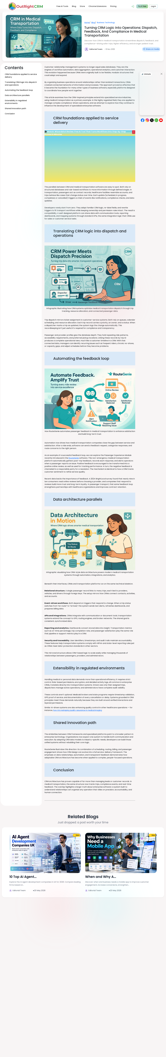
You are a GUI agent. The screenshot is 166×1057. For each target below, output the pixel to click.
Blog (74, 6)
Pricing (113, 6)
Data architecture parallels (17, 95)
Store (81, 6)
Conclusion (10, 113)
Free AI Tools (62, 6)
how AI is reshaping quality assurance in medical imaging (78, 710)
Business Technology (106, 22)
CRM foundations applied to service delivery (21, 75)
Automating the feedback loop (19, 90)
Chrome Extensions (97, 6)
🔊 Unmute (146, 74)
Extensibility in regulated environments (16, 102)
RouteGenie (74, 458)
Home (87, 22)
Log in (153, 6)
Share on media (150, 49)
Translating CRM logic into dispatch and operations (21, 83)
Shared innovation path (15, 108)
